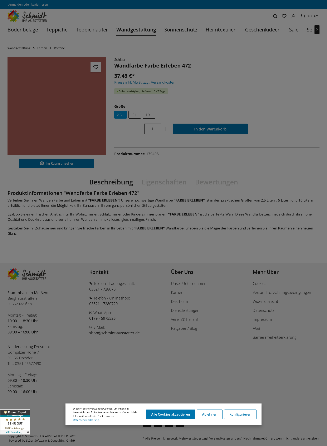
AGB (256, 328)
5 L (134, 114)
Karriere (178, 292)
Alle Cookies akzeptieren (170, 414)
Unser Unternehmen (188, 283)
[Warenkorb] (308, 16)
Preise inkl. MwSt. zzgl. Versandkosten (144, 82)
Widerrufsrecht (265, 301)
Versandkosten (219, 438)
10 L (149, 114)
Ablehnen (209, 414)
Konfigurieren (240, 414)
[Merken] (96, 67)
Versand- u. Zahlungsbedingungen (282, 292)
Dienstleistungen (185, 310)
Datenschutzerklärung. (86, 420)
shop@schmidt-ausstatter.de (114, 332)
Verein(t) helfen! (184, 319)
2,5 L (121, 114)
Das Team (179, 301)
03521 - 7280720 (103, 303)
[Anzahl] (152, 129)
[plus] (166, 129)
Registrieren (39, 4)
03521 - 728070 (102, 289)
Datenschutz (263, 310)
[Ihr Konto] (293, 16)
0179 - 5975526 (102, 318)
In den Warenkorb (210, 129)
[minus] (139, 129)
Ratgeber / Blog (184, 328)
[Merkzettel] (284, 16)
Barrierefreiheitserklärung (274, 337)
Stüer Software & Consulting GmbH (50, 440)
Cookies (259, 283)
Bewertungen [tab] (216, 181)
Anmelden (15, 4)
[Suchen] (275, 16)
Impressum (262, 319)
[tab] (111, 182)
